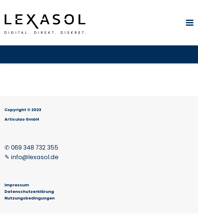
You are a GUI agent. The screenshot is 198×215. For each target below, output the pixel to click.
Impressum (16, 185)
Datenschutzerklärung (29, 191)
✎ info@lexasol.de (31, 157)
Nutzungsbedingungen (29, 198)
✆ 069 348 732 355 (31, 147)
